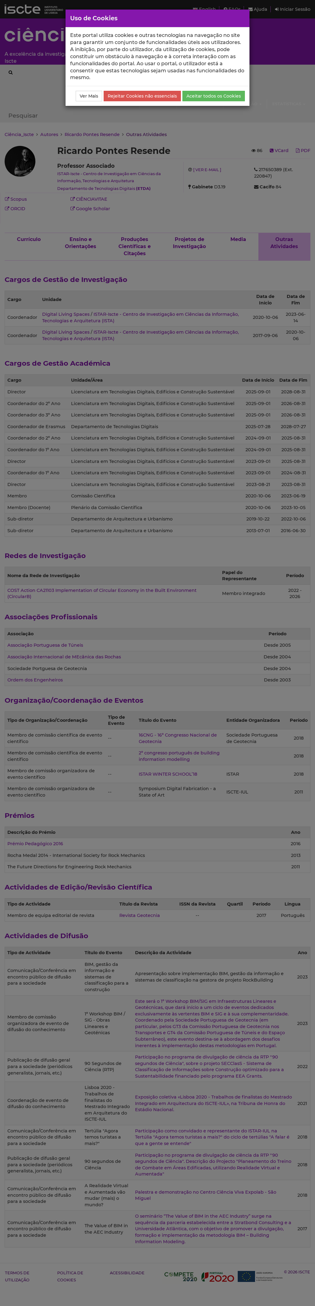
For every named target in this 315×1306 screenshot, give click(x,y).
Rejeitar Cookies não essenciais (142, 96)
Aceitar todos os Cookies (213, 96)
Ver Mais (89, 96)
